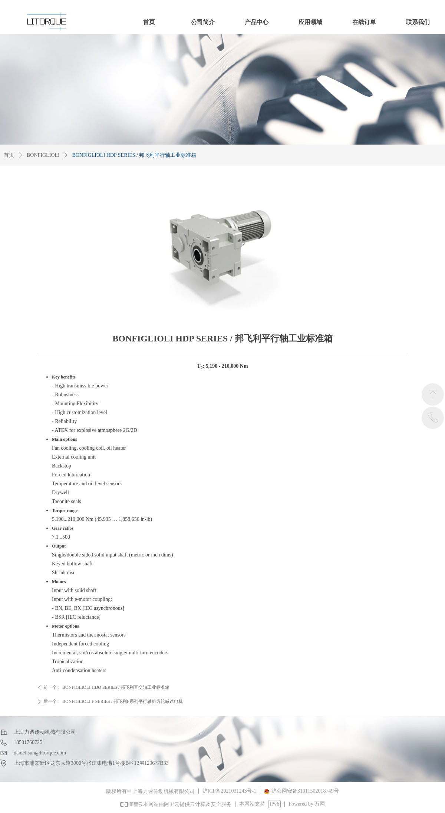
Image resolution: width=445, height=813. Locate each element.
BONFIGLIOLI (43, 155)
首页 (9, 155)
